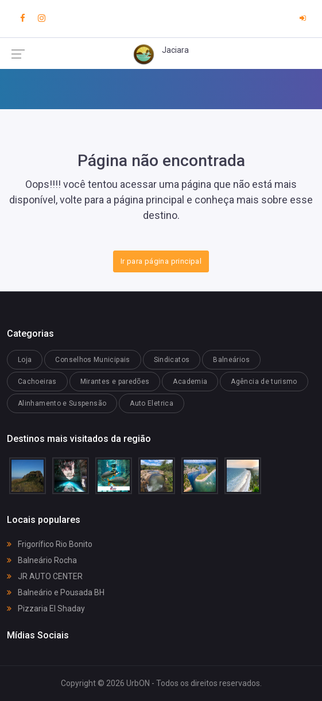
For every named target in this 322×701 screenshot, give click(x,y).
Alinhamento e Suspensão (62, 403)
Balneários (231, 360)
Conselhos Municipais (92, 360)
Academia (190, 382)
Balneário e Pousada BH (55, 592)
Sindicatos (172, 360)
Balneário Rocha (42, 560)
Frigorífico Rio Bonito (49, 544)
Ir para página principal (161, 261)
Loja (25, 360)
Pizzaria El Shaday (46, 608)
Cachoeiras (37, 382)
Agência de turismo (264, 382)
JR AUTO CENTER (45, 576)
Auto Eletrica (151, 403)
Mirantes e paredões (115, 382)
